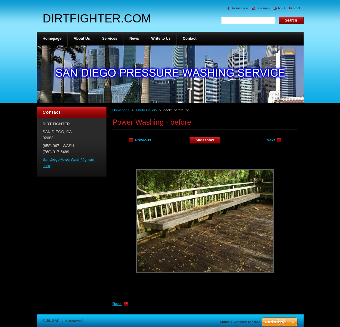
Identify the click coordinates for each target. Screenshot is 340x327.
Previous (143, 140)
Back (117, 304)
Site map (263, 8)
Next (271, 140)
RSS (281, 8)
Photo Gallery (146, 110)
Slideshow (205, 140)
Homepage (121, 110)
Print (296, 8)
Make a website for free (240, 322)
